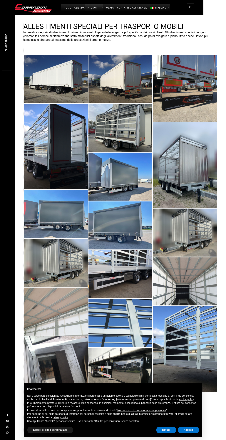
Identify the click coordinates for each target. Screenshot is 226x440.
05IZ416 (6, 42)
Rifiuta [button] (166, 429)
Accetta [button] (188, 429)
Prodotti (95, 7)
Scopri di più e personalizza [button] (50, 429)
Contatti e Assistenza (132, 7)
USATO (110, 7)
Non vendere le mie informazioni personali (141, 410)
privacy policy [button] (60, 417)
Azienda (79, 7)
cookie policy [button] (186, 399)
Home (67, 7)
